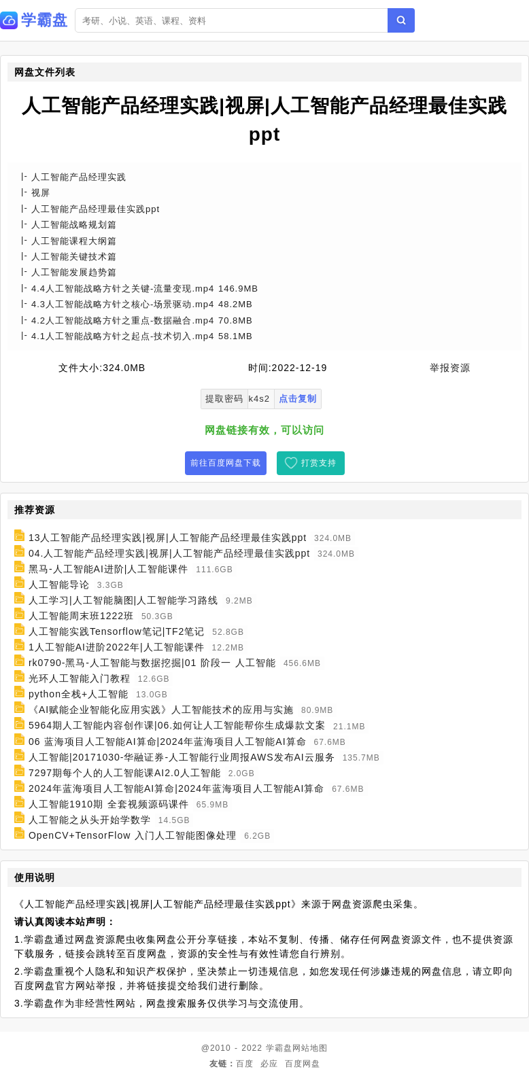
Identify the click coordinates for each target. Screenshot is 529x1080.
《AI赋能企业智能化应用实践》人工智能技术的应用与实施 (161, 709)
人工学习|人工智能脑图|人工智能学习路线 (123, 600)
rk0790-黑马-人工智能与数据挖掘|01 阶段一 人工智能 (152, 662)
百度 (245, 1063)
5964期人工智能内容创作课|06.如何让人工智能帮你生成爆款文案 (177, 725)
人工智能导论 (59, 584)
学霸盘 (279, 1048)
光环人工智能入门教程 (80, 678)
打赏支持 (319, 463)
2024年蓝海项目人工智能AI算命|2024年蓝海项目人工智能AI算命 (176, 788)
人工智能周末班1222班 (81, 615)
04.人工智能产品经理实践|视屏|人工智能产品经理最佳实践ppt (169, 553)
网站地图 (310, 1048)
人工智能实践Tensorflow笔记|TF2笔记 (117, 631)
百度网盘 (302, 1063)
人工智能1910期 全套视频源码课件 (109, 804)
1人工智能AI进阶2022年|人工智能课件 (117, 647)
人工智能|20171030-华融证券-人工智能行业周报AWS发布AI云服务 (182, 757)
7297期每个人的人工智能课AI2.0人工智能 (125, 772)
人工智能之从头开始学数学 (90, 819)
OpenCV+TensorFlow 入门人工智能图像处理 (133, 835)
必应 (269, 1063)
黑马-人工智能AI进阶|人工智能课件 (109, 568)
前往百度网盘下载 (225, 463)
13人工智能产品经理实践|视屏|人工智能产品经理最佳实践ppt (168, 537)
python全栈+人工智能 (79, 694)
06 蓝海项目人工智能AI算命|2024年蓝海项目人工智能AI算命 (168, 741)
